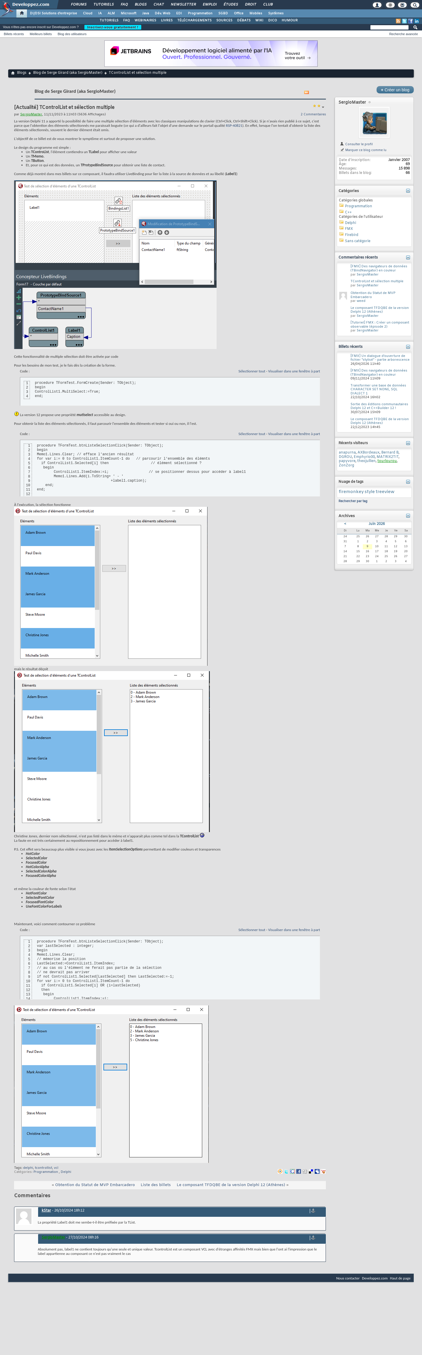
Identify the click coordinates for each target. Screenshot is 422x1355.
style (370, 492)
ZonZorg (346, 465)
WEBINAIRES (145, 20)
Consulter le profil (356, 144)
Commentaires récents (358, 257)
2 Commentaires (313, 114)
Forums (78, 4)
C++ (348, 212)
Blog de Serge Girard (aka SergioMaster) (67, 73)
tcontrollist (43, 1168)
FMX (349, 229)
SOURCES (224, 20)
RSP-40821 (234, 125)
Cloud (87, 13)
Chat (158, 4)
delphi (28, 1168)
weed (361, 301)
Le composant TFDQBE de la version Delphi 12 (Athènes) (231, 1185)
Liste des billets (156, 1185)
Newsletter (183, 4)
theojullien (366, 461)
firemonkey (351, 492)
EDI (179, 13)
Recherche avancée (403, 34)
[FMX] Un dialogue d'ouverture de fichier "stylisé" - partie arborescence (380, 358)
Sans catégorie (357, 241)
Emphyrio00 (364, 457)
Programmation (200, 13)
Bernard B (390, 452)
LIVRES (167, 20)
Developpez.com (375, 1278)
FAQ (124, 4)
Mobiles (255, 13)
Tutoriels (103, 4)
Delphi (66, 1172)
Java (145, 13)
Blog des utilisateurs (72, 34)
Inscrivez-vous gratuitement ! (112, 27)
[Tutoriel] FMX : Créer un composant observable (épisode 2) (379, 325)
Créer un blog (395, 89)
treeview (385, 492)
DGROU (345, 457)
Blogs (140, 4)
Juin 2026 (377, 524)
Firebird (351, 235)
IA (100, 13)
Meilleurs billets (41, 34)
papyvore (347, 461)
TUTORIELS (109, 20)
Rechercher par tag (352, 501)
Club (267, 4)
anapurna (347, 452)
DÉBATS (244, 20)
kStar (46, 1210)
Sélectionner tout (252, 371)
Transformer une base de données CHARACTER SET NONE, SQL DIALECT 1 (378, 390)
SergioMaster (352, 102)
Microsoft (128, 13)
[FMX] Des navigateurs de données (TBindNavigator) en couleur (378, 268)
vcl (56, 1168)
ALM (111, 13)
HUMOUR (290, 20)
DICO (272, 20)
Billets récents (14, 34)
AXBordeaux (369, 452)
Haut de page (400, 1278)
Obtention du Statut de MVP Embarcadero (95, 1185)
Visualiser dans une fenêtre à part (294, 371)
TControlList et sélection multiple (377, 281)
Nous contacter (348, 1278)
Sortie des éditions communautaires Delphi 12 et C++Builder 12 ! (379, 406)
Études (230, 4)
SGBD (223, 13)
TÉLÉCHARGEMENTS (194, 20)
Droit (250, 4)
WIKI (259, 20)
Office (239, 13)
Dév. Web (162, 13)
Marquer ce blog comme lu (363, 150)
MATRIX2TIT (388, 457)
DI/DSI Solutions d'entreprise (53, 13)
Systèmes (276, 13)
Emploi (209, 4)
